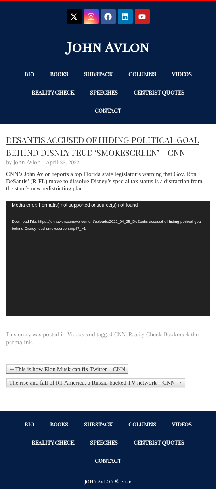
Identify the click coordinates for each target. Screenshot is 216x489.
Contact (108, 110)
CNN (120, 334)
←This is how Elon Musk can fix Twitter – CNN (67, 369)
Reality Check (53, 92)
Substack (98, 74)
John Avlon (108, 47)
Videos (182, 74)
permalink (19, 342)
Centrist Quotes (159, 92)
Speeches (104, 92)
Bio (29, 74)
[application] (108, 258)
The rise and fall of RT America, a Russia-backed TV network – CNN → (95, 382)
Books (59, 74)
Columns (142, 74)
